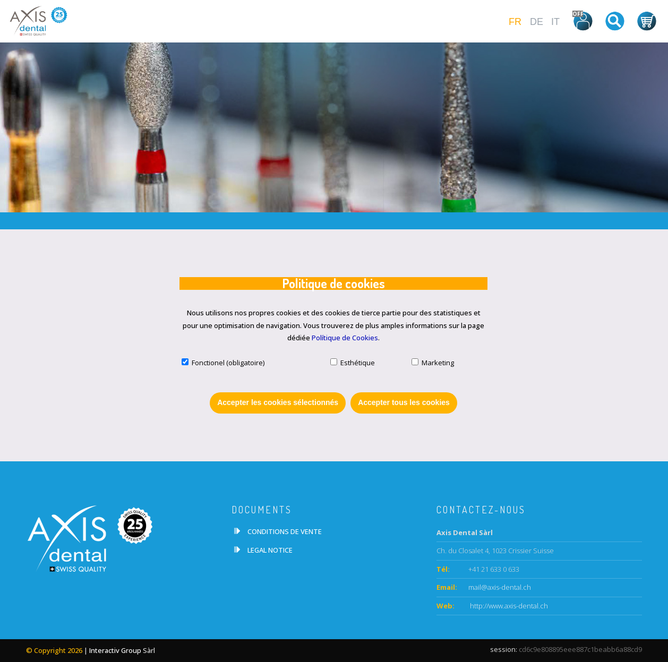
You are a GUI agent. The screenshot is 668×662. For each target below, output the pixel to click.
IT (555, 21)
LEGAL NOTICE (270, 550)
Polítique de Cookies (345, 337)
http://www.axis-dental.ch (508, 606)
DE (536, 21)
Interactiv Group (115, 650)
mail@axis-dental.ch (499, 587)
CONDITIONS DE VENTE (284, 531)
